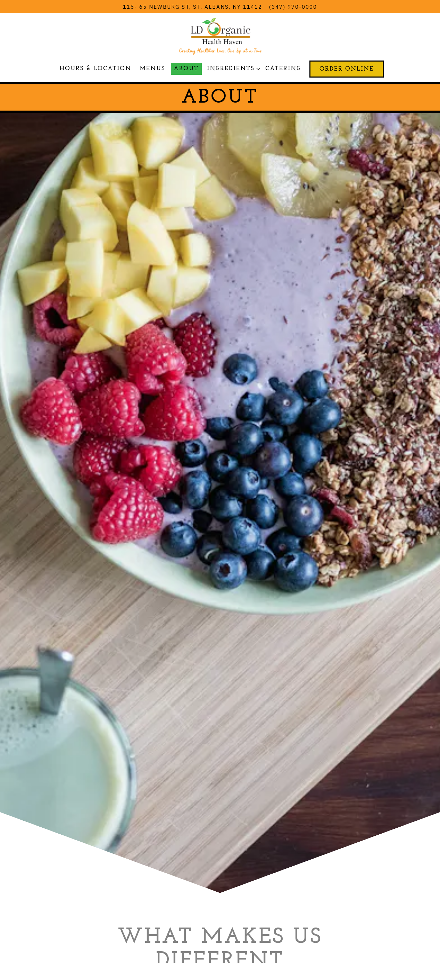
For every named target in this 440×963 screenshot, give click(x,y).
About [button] (186, 69)
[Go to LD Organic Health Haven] (192, 7)
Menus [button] (152, 69)
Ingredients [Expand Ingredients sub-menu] (232, 68)
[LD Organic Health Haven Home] (220, 35)
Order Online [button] (346, 69)
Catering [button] (283, 69)
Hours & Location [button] (95, 69)
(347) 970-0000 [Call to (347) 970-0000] (293, 6)
